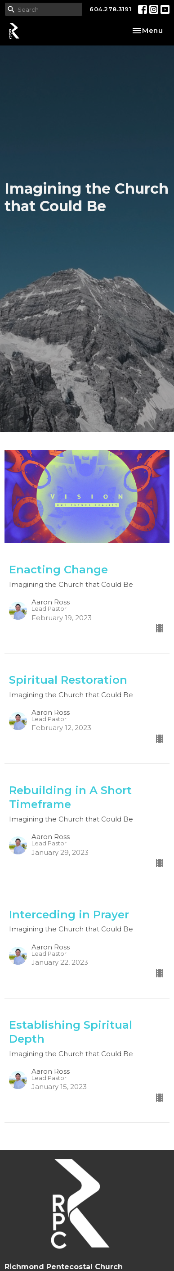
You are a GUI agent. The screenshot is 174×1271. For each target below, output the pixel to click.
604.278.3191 (110, 9)
